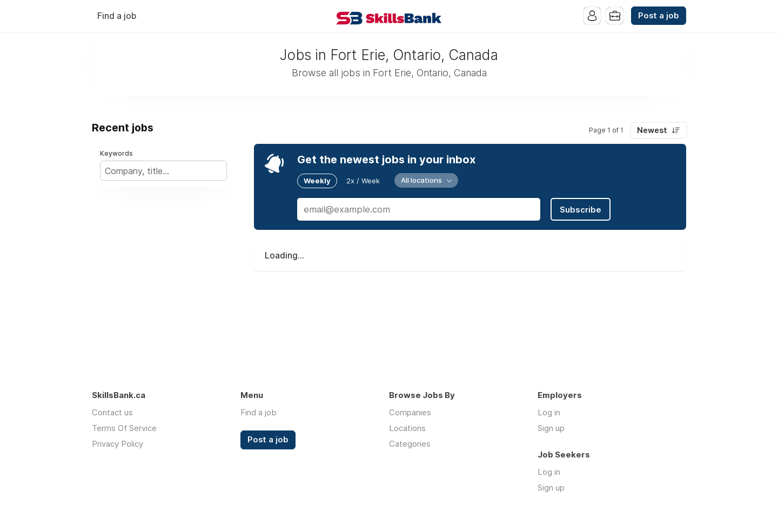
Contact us (112, 412)
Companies (410, 412)
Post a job (658, 16)
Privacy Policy (117, 444)
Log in (549, 412)
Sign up (551, 428)
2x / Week (363, 180)
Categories (410, 444)
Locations (407, 428)
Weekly (317, 180)
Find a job (116, 16)
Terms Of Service (124, 428)
